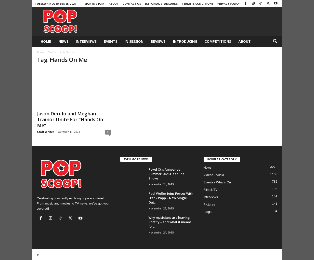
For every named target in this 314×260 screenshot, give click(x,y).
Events (110, 41)
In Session (134, 41)
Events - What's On (217, 182)
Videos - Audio (214, 175)
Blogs (208, 212)
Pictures (209, 204)
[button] (275, 41)
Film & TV (211, 190)
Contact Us (132, 3)
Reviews (158, 41)
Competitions (218, 41)
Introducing (185, 41)
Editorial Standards (161, 3)
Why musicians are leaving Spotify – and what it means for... (169, 222)
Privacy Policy (228, 3)
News (63, 41)
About (114, 3)
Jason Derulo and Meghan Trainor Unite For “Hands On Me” (70, 119)
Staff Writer (45, 132)
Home (46, 41)
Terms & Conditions (197, 3)
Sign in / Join (94, 3)
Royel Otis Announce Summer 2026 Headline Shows (166, 173)
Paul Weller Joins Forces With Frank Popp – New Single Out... (170, 198)
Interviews (86, 41)
